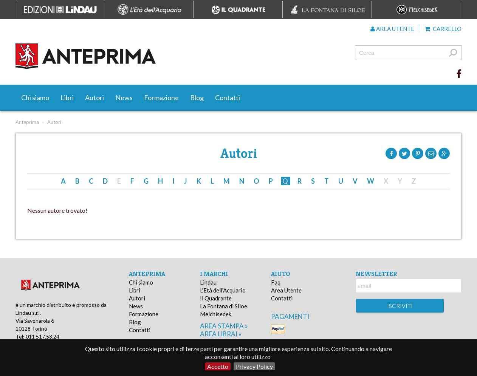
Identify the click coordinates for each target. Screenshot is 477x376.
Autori (94, 97)
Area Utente (286, 290)
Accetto (217, 366)
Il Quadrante (216, 298)
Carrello (443, 28)
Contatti (227, 97)
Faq (275, 282)
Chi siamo (35, 97)
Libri (67, 97)
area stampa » (224, 326)
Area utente (392, 28)
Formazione (161, 97)
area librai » (221, 334)
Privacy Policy (254, 366)
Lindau (208, 282)
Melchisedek (215, 314)
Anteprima (27, 122)
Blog (197, 97)
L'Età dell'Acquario (223, 290)
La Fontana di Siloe (223, 306)
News (124, 97)
